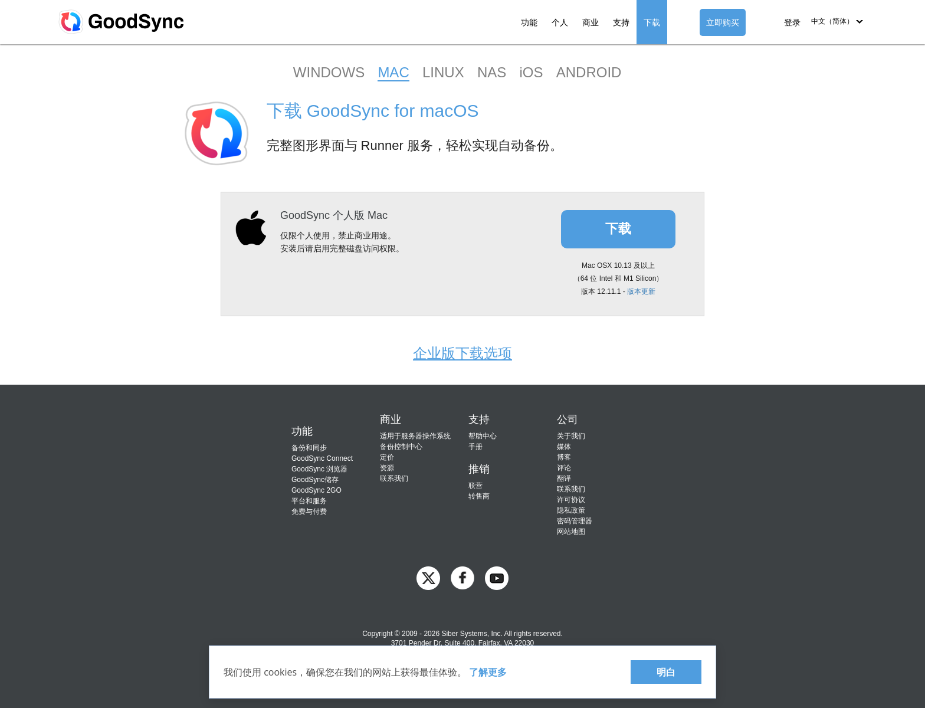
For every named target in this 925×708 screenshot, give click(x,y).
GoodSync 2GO (316, 490)
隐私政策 (571, 510)
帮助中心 (482, 436)
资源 (387, 468)
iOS (531, 72)
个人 (560, 22)
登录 (792, 22)
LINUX (443, 72)
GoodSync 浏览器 (319, 469)
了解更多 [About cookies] (488, 672)
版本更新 (641, 291)
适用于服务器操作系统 (415, 436)
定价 (387, 457)
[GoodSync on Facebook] (462, 577)
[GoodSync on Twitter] (428, 577)
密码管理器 (574, 521)
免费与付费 (309, 511)
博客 (564, 457)
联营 (475, 485)
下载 (652, 22)
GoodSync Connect (322, 458)
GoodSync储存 (315, 480)
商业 (590, 22)
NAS (491, 72)
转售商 (479, 496)
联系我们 (394, 478)
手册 (475, 446)
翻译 (564, 478)
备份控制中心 (401, 446)
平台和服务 (309, 501)
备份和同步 (309, 448)
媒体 (564, 446)
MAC (393, 72)
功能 (529, 22)
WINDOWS (329, 72)
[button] (837, 21)
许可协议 (571, 500)
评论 (564, 468)
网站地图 (571, 531)
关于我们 (571, 436)
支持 (621, 22)
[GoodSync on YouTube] (497, 577)
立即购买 (722, 22)
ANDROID (589, 72)
